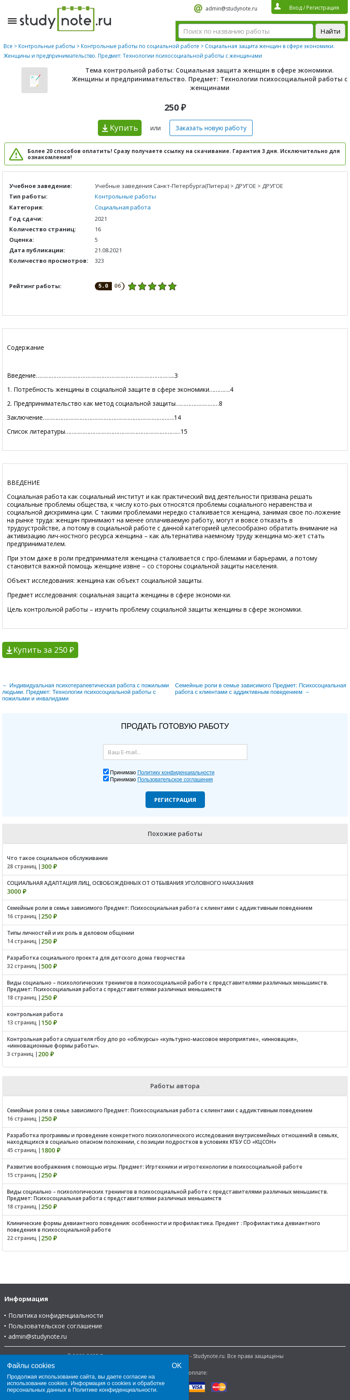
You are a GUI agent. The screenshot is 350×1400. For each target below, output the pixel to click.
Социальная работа (123, 207)
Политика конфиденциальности (55, 1315)
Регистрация (175, 800)
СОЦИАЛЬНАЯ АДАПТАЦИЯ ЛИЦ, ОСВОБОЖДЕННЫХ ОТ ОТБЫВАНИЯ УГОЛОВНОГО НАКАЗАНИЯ (130, 883)
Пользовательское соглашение (55, 1326)
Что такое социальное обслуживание (57, 858)
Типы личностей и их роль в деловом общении (70, 933)
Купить (124, 127)
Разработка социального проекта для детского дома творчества (96, 957)
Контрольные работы (46, 46)
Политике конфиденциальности (114, 1389)
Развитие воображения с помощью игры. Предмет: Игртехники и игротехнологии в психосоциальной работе (154, 1166)
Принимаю (162, 773)
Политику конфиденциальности (175, 773)
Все (8, 46)
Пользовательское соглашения (175, 780)
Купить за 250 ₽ (43, 649)
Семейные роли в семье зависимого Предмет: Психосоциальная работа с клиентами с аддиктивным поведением (159, 908)
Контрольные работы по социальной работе (140, 46)
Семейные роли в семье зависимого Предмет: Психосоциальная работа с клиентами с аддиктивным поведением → (261, 688)
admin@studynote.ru (231, 8)
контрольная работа (35, 1014)
